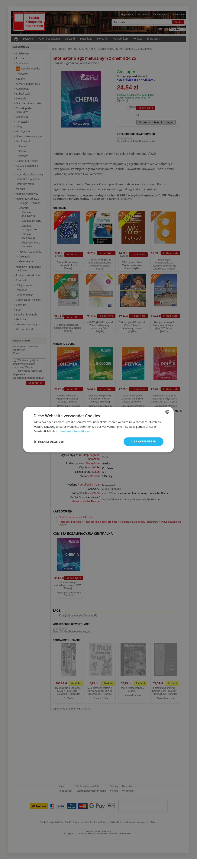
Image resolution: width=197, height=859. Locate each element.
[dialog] (98, 429)
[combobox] (167, 412)
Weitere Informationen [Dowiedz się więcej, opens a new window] (76, 431)
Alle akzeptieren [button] (143, 441)
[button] (49, 441)
